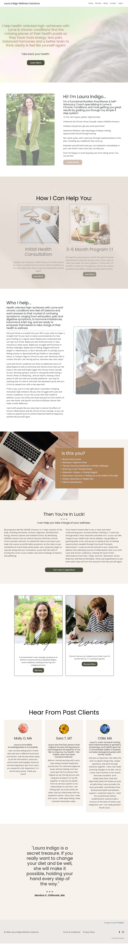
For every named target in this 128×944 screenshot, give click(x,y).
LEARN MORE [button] (72, 162)
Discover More (90, 664)
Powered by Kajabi (118, 939)
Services (98, 3)
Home (90, 3)
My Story (38, 671)
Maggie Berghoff (111, 923)
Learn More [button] (35, 62)
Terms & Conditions (71, 932)
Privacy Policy (89, 932)
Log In (120, 3)
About (105, 3)
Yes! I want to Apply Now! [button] (64, 570)
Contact (113, 3)
